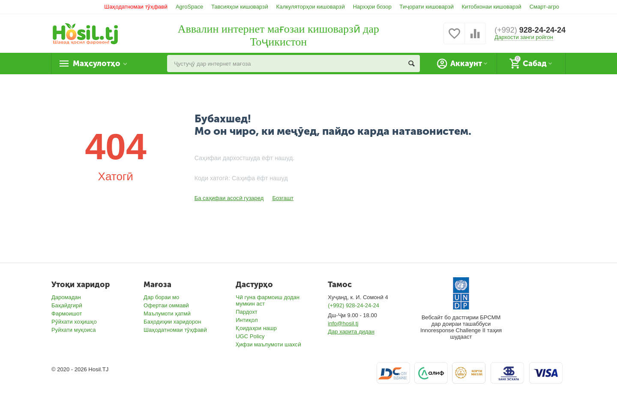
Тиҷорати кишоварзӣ (426, 6)
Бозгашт (283, 198)
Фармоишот (66, 313)
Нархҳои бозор (372, 6)
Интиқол (247, 320)
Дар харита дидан (351, 331)
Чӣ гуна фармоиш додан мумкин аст (268, 300)
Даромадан (66, 297)
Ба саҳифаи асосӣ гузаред (229, 198)
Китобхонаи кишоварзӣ (492, 6)
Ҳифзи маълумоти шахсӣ (268, 344)
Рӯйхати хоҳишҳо (74, 321)
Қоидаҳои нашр (256, 328)
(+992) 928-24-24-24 (353, 305)
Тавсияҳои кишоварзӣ (239, 6)
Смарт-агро (544, 6)
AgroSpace (189, 6)
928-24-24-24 (530, 30)
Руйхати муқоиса (73, 330)
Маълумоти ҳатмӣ (167, 313)
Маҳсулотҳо (96, 63)
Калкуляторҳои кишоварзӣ (310, 6)
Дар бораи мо (161, 297)
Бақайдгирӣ (66, 305)
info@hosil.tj (343, 323)
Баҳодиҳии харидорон (172, 321)
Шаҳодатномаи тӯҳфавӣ (136, 6)
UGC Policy (250, 336)
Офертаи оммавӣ (166, 305)
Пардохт (247, 312)
